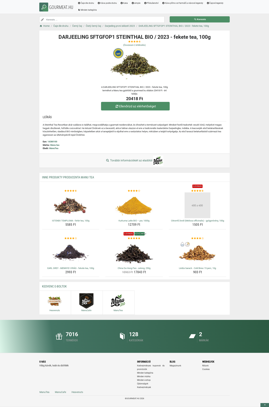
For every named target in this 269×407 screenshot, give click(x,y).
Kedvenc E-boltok (54, 286)
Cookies (206, 369)
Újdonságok (142, 383)
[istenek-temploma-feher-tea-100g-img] (70, 205)
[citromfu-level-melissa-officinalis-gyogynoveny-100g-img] (197, 205)
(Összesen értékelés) (134, 45)
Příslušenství (151, 3)
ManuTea (53, 148)
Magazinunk (175, 365)
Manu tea (54, 145)
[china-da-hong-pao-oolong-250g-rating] (134, 238)
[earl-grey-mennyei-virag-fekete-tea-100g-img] (70, 253)
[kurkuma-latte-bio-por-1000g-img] (134, 205)
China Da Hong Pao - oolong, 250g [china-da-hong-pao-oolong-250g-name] (134, 268)
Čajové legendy (215, 3)
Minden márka (143, 376)
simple (135, 3)
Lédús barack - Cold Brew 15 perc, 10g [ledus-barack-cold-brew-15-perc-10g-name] (197, 268)
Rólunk (205, 365)
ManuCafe (60, 392)
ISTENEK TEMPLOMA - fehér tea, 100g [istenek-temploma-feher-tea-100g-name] (70, 220)
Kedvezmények (144, 387)
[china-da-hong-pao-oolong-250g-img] (134, 253)
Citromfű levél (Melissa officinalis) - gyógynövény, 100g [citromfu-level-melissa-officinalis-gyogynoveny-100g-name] (197, 220)
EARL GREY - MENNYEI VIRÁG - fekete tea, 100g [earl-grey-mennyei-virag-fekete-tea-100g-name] (70, 268)
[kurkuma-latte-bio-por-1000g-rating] (134, 191)
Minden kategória (87, 10)
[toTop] (264, 405)
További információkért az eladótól (134, 161)
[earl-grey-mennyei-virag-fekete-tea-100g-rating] (70, 238)
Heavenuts (77, 392)
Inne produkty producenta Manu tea (68, 177)
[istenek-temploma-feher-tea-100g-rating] (70, 191)
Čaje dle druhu (86, 3)
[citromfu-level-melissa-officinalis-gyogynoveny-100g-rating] (197, 191)
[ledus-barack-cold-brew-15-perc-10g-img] (197, 253)
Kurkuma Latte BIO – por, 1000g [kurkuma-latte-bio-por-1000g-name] (134, 220)
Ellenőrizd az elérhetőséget (135, 106)
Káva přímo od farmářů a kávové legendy (182, 3)
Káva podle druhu (107, 3)
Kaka (124, 3)
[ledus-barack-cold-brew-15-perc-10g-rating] (197, 238)
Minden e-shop (144, 380)
